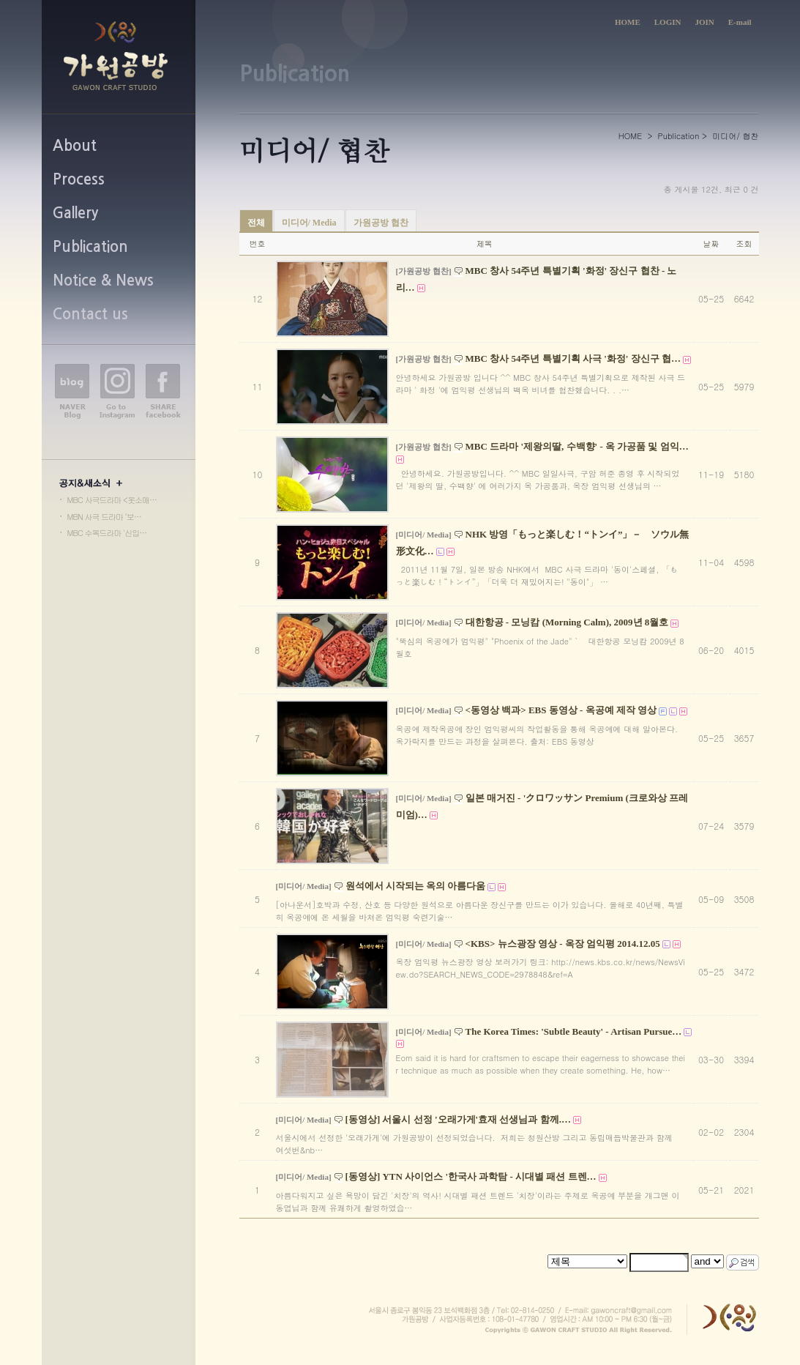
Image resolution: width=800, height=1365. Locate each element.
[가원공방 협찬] (424, 271)
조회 (744, 243)
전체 (256, 222)
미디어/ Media (309, 222)
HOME (627, 22)
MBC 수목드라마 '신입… (107, 532)
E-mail (740, 22)
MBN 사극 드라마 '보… (104, 516)
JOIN (704, 22)
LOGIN (667, 22)
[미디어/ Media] (424, 534)
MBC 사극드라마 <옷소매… (112, 499)
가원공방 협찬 (381, 222)
